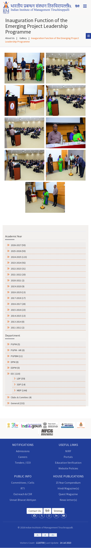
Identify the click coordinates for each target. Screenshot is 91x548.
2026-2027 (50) (18, 245)
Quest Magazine (68, 494)
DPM (14, 362)
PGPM (15, 344)
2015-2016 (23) (18, 309)
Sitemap (58, 511)
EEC (15, 373)
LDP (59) (21, 378)
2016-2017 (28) (18, 303)
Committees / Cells (22, 482)
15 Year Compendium (68, 482)
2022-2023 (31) (18, 268)
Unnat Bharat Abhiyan (23, 500)
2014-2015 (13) (18, 315)
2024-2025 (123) (18, 257)
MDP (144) (22, 390)
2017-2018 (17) (18, 298)
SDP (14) (21, 384)
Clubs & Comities (21, 397)
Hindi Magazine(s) (68, 488)
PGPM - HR (18, 350)
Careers (22, 457)
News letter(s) (68, 500)
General (18, 403)
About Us (10, 38)
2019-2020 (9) (17, 286)
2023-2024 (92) (18, 262)
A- (38, 535)
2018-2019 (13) (18, 292)
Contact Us (35, 511)
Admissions (23, 451)
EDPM (15, 367)
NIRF (68, 451)
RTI (23, 488)
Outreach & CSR (22, 494)
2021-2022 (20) (18, 274)
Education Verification (68, 462)
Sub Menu (89, 36)
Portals (68, 457)
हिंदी (47, 511)
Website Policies (68, 468)
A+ (53, 535)
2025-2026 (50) (18, 251)
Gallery (23, 38)
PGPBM (17, 356)
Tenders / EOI (23, 462)
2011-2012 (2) (17, 327)
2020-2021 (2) (17, 280)
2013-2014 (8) (17, 321)
